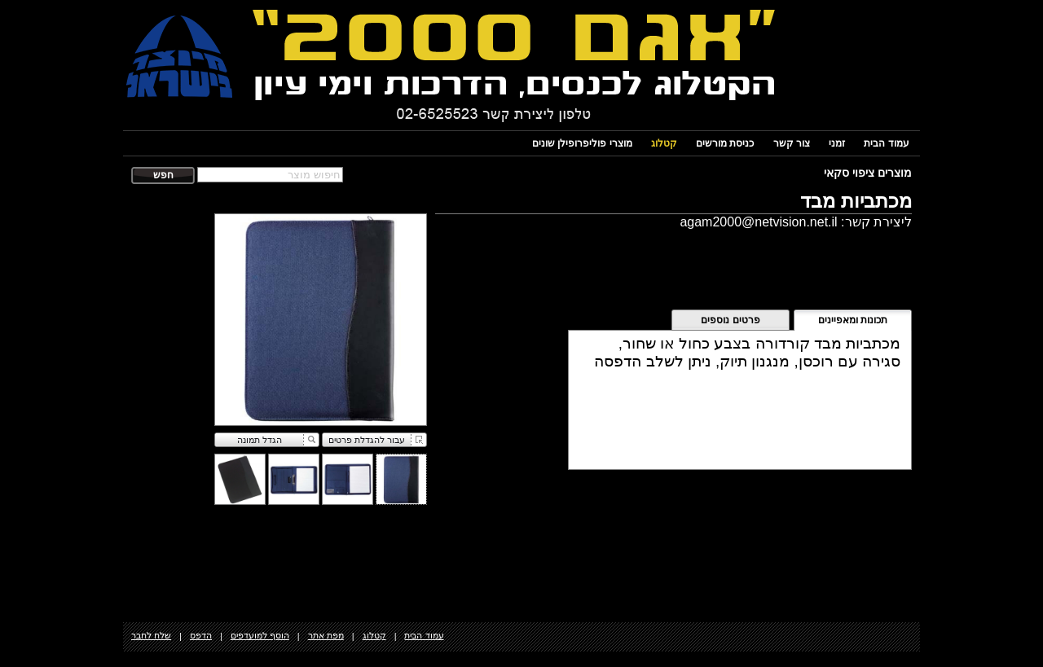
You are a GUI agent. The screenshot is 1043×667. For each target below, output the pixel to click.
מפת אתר (326, 635)
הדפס (201, 635)
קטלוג (664, 143)
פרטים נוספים (730, 320)
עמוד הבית (886, 143)
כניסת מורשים (725, 143)
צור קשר (791, 143)
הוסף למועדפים (260, 635)
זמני (837, 143)
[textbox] (270, 174)
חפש (163, 175)
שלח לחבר (151, 635)
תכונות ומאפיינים (852, 320)
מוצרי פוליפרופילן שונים (582, 143)
